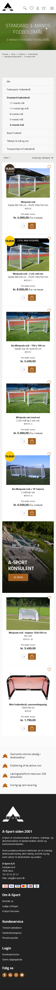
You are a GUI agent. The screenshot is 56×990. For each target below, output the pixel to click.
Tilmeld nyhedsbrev (12, 927)
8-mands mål (16, 114)
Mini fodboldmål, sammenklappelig (28, 704)
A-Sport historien (10, 911)
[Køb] (32, 226)
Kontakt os (7, 901)
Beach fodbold (14, 133)
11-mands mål (17, 103)
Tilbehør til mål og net (18, 141)
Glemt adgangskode (12, 959)
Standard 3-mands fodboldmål (28, 28)
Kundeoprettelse (10, 954)
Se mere (18, 577)
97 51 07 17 (12, 874)
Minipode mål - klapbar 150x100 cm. (28, 632)
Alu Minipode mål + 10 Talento (28, 489)
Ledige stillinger (10, 906)
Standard (46, 158)
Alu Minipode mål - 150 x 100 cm (28, 345)
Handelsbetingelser (12, 932)
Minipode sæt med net (28, 417)
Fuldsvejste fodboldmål (18, 89)
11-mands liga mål (19, 108)
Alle (8, 81)
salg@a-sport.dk (16, 877)
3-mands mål (17, 125)
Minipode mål (28, 202)
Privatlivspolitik (10, 937)
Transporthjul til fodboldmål (20, 149)
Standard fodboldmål (18, 97)
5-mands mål (16, 119)
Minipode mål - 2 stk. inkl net (28, 273)
